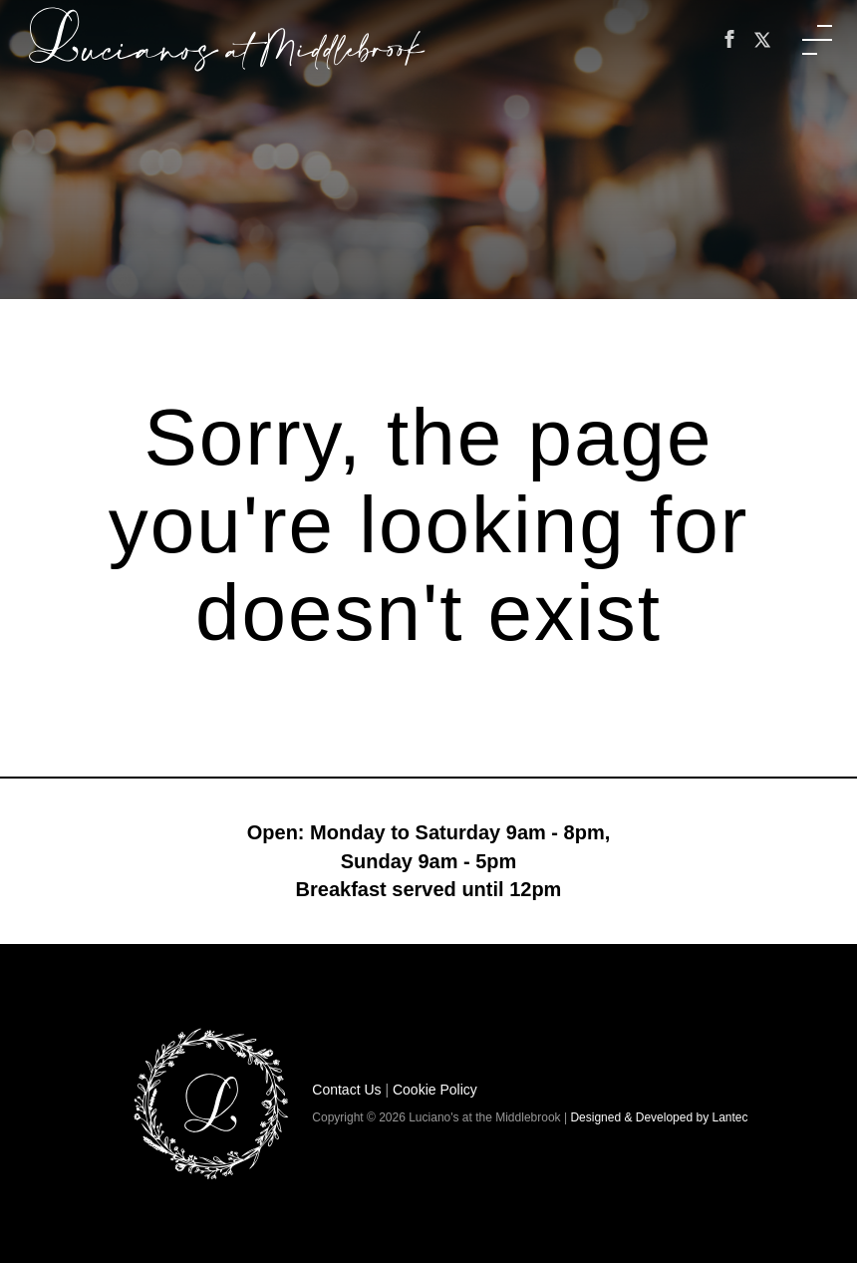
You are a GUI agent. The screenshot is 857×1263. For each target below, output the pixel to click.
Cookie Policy (435, 1090)
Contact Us (346, 1090)
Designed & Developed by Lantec (658, 1117)
